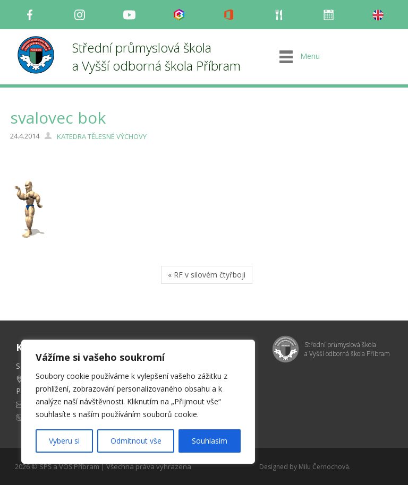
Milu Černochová (324, 466)
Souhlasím (209, 441)
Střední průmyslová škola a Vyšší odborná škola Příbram (156, 56)
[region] (138, 402)
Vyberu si (64, 441)
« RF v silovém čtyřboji (206, 275)
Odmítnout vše (136, 441)
